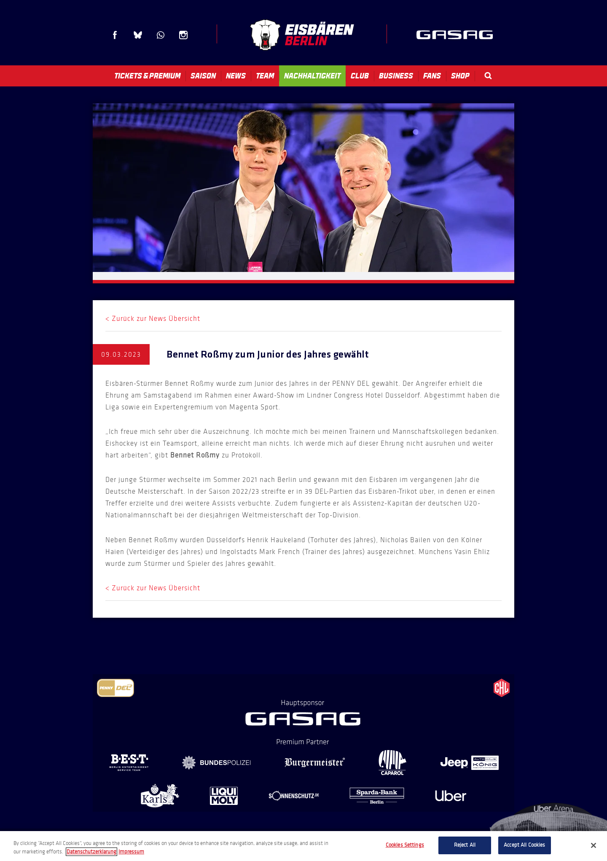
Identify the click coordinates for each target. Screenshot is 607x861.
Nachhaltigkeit (312, 76)
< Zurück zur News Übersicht (152, 318)
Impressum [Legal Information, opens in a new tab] (131, 851)
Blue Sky (138, 35)
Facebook (115, 35)
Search (488, 75)
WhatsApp (160, 35)
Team (265, 76)
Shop (460, 76)
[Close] (593, 845)
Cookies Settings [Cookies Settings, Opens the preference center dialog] (405, 845)
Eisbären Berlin (301, 34)
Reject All (464, 845)
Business (396, 76)
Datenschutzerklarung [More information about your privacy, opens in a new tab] (91, 851)
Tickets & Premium (147, 76)
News (236, 76)
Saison (203, 76)
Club (360, 76)
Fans (432, 76)
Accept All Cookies (524, 845)
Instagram (183, 35)
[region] (303, 846)
